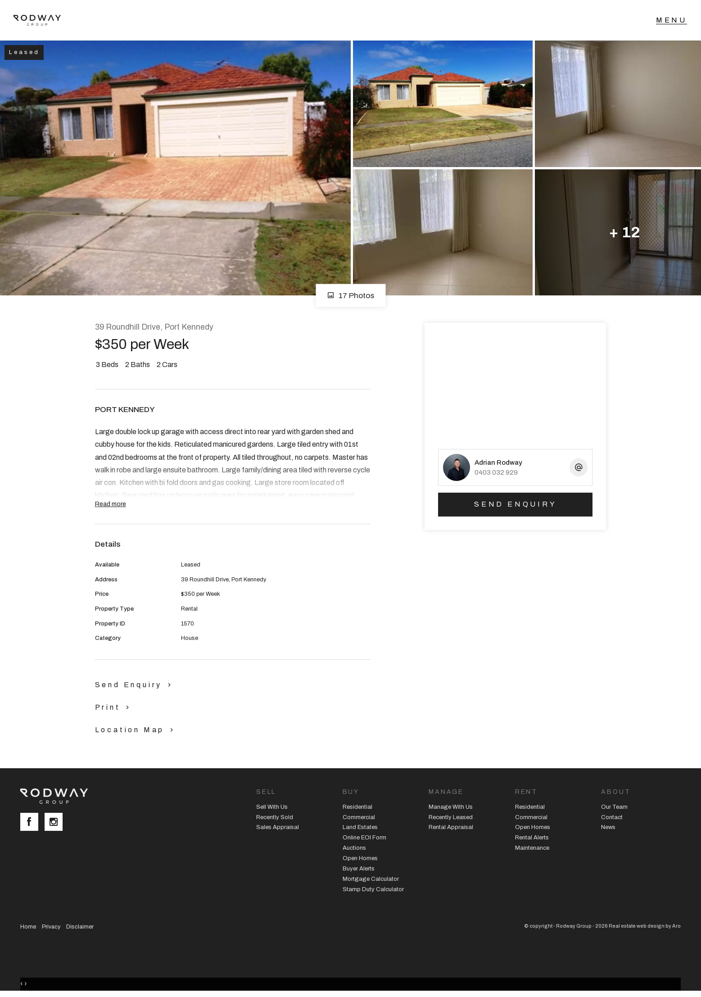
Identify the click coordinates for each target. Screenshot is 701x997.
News (608, 827)
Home (28, 927)
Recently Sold (274, 817)
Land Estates (360, 827)
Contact (612, 817)
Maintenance (532, 848)
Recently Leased (451, 817)
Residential (357, 807)
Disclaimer (80, 927)
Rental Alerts (532, 837)
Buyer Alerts (359, 869)
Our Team (614, 807)
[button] (114, 707)
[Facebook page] (32, 823)
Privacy (51, 927)
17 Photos (350, 295)
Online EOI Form (364, 837)
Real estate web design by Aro (645, 926)
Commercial (359, 817)
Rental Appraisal (451, 827)
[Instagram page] (56, 823)
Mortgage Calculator (371, 879)
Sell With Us (272, 807)
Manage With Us (451, 807)
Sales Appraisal (277, 827)
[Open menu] (671, 20)
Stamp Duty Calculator (373, 889)
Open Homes (360, 858)
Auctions (354, 848)
